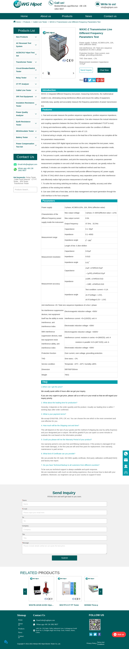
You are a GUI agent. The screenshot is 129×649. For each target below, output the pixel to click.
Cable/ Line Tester (40, 22)
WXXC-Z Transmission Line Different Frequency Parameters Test (75, 22)
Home (18, 22)
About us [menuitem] (45, 16)
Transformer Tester (21, 183)
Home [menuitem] (24, 16)
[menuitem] (67, 16)
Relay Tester (31, 177)
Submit (64, 558)
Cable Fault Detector (22, 179)
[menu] (67, 16)
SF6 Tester (24, 181)
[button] (67, 16)
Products (26, 22)
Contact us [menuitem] (110, 16)
